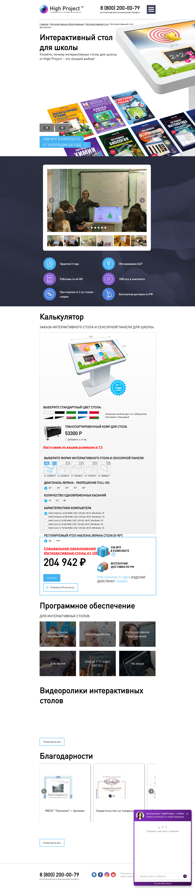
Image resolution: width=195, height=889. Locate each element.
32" (48, 487)
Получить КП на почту (62, 587)
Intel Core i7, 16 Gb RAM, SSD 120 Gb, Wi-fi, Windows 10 (74, 527)
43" (56, 487)
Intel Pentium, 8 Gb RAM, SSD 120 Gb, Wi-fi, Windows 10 (74, 516)
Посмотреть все (52, 741)
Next (142, 200)
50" (65, 487)
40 (62, 500)
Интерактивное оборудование (67, 24)
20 (54, 500)
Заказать (52, 577)
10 (47, 500)
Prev (51, 200)
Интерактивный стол (97, 24)
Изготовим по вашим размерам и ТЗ (72, 447)
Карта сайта (127, 876)
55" (73, 487)
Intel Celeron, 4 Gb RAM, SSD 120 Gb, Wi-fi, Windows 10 (74, 513)
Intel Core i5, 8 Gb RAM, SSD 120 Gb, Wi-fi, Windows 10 (73, 524)
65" (82, 487)
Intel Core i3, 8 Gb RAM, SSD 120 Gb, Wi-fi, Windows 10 (73, 520)
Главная (44, 24)
